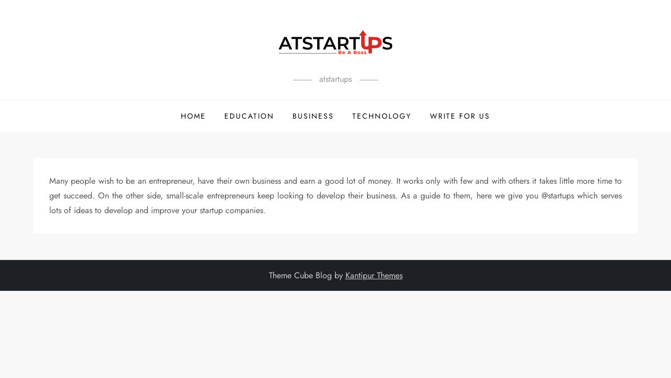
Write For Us (460, 116)
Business (313, 116)
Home (193, 116)
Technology (382, 116)
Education (249, 116)
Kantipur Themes (374, 275)
